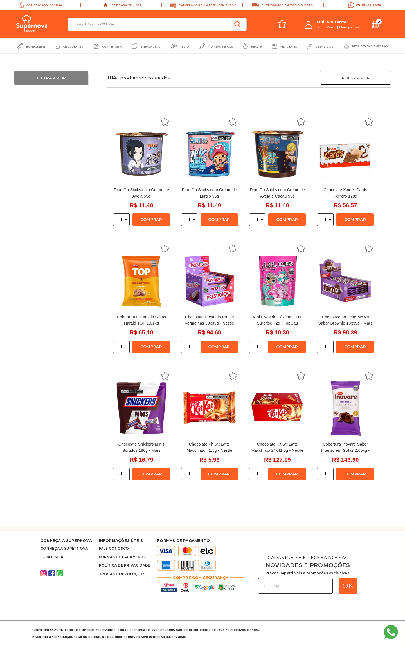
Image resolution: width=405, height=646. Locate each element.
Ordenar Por (354, 78)
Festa (185, 46)
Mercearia (288, 46)
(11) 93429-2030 (368, 4)
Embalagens (151, 46)
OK (348, 586)
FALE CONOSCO (114, 548)
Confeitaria (112, 46)
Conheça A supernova (64, 548)
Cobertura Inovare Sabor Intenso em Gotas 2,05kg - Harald (345, 450)
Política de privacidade (124, 565)
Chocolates (73, 46)
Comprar (151, 219)
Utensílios (324, 46)
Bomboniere (35, 46)
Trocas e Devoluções (122, 574)
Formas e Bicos (220, 46)
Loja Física (51, 557)
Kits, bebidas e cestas (370, 46)
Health (256, 46)
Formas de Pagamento (123, 557)
